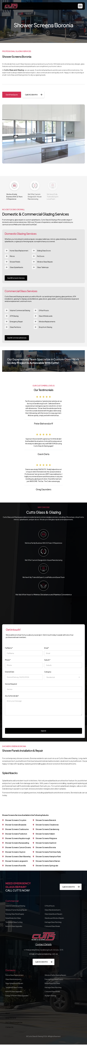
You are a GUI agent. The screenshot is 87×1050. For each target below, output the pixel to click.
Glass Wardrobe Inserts (52, 910)
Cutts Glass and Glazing (14, 70)
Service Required (11, 684)
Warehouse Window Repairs (54, 918)
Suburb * (47, 660)
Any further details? (12, 696)
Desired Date (9, 672)
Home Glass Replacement (14, 975)
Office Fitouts (49, 906)
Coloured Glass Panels (52, 926)
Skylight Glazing (50, 996)
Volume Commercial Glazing (15, 906)
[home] (11, 6)
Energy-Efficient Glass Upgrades (16, 996)
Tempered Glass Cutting (13, 922)
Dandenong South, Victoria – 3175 (43, 950)
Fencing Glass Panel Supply (14, 914)
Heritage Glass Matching (53, 922)
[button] (80, 6)
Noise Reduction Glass (13, 918)
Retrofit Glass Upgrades (13, 926)
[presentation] (22, 721)
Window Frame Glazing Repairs (16, 910)
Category (47, 672)
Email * (46, 648)
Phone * (8, 660)
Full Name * (9, 648)
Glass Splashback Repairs (53, 914)
